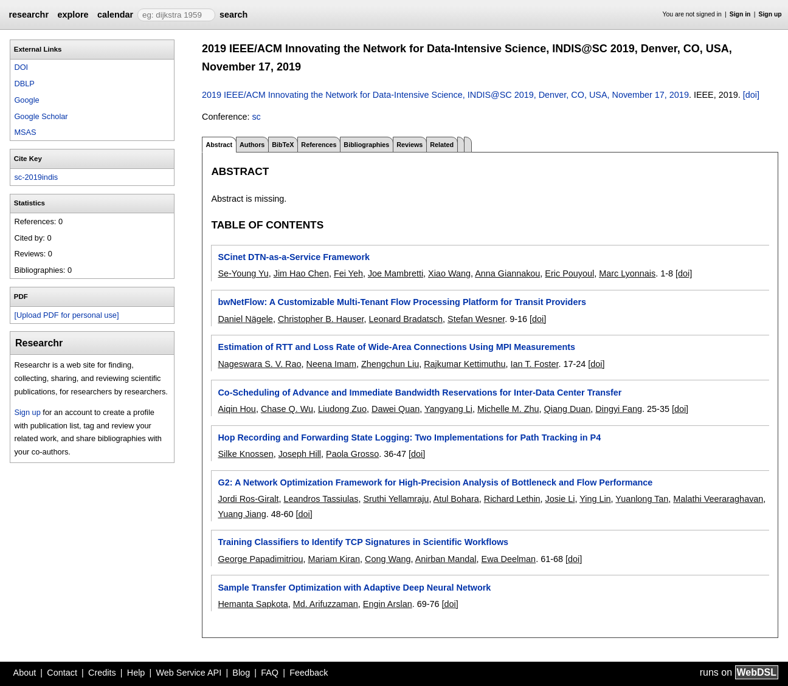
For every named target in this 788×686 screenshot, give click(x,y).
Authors (252, 144)
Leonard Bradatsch (405, 319)
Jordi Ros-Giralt (248, 499)
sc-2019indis (36, 177)
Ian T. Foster (535, 364)
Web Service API (188, 672)
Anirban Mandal (446, 559)
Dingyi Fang (618, 409)
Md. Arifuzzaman (325, 604)
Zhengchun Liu (390, 364)
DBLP (24, 83)
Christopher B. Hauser (321, 319)
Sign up (770, 14)
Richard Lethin (512, 499)
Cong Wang (387, 559)
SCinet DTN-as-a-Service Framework (294, 257)
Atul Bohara (456, 499)
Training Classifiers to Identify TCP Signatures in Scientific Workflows (363, 542)
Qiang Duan (567, 409)
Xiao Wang (449, 273)
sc (256, 117)
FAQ (269, 672)
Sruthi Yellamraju (396, 499)
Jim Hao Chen (301, 273)
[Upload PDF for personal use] (66, 315)
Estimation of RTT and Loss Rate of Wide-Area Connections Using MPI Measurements (396, 347)
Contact (62, 672)
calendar (115, 14)
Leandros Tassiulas (320, 499)
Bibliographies (366, 144)
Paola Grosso (352, 454)
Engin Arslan (387, 604)
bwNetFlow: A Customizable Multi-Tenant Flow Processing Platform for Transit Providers (402, 302)
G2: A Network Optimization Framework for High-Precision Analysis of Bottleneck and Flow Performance (435, 482)
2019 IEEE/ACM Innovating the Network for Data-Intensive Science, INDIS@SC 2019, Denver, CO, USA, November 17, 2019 (445, 95)
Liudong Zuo (342, 409)
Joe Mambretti (395, 273)
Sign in (740, 14)
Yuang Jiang (242, 514)
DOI (21, 67)
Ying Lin (594, 499)
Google (26, 100)
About (24, 672)
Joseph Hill (299, 454)
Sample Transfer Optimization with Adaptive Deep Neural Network (354, 587)
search (233, 14)
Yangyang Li (448, 409)
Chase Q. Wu (287, 409)
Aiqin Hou (236, 409)
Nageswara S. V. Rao (259, 364)
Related (442, 144)
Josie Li (560, 499)
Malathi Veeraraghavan (718, 499)
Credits (102, 672)
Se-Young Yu (243, 273)
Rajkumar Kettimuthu (464, 364)
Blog (241, 672)
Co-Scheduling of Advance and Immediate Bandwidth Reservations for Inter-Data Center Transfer (419, 392)
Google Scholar (40, 116)
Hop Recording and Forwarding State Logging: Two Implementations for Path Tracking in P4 (409, 437)
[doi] (751, 95)
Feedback (308, 672)
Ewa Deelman (509, 559)
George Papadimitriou (260, 559)
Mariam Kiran (334, 559)
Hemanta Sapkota (253, 604)
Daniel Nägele (245, 319)
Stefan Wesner (476, 319)
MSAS (25, 132)
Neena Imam (331, 364)
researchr (29, 14)
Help (136, 672)
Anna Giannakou (507, 273)
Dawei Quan (396, 409)
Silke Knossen (245, 454)
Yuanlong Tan (641, 499)
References (318, 144)
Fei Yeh (348, 273)
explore (72, 14)
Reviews (409, 144)
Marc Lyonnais (627, 273)
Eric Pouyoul (569, 273)
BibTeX (283, 144)
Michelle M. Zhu (508, 409)
